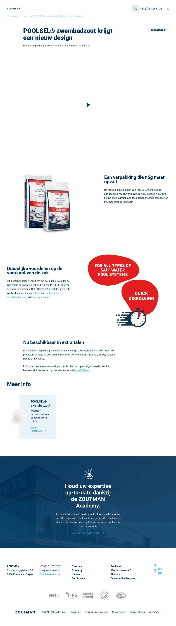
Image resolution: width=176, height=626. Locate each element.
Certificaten (78, 578)
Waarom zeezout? (121, 570)
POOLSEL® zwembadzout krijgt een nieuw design (58, 16)
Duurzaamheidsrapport (123, 578)
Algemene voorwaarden (96, 612)
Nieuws (26, 16)
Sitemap (115, 574)
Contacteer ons (48, 574)
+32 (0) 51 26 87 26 (147, 8)
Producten (116, 566)
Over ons (77, 566)
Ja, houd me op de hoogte (86, 533)
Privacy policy (119, 612)
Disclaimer (76, 612)
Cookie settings (137, 612)
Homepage (12, 16)
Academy (77, 570)
